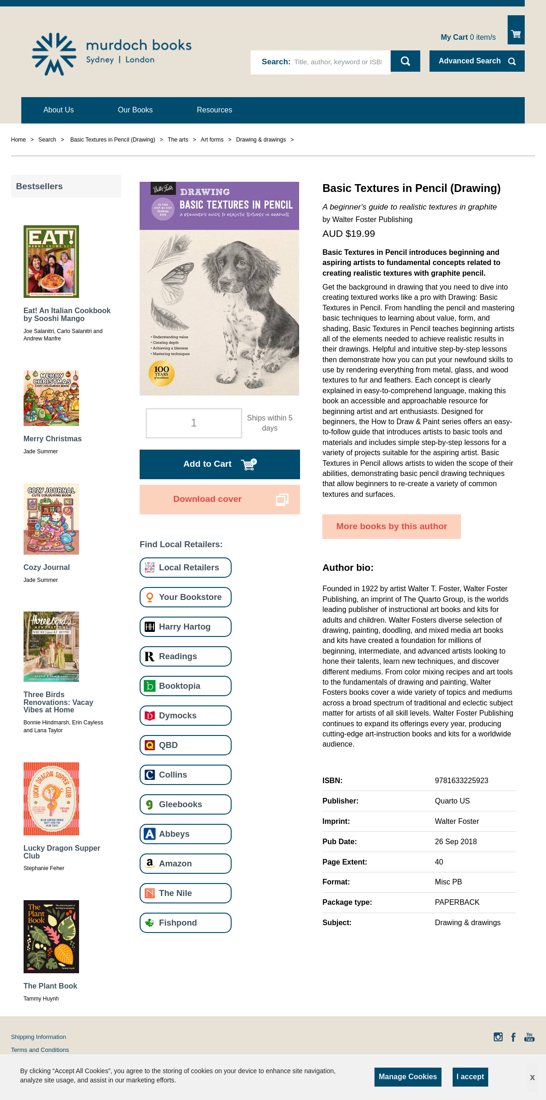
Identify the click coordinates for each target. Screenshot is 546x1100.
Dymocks (177, 715)
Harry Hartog (185, 626)
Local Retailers (189, 567)
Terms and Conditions (40, 1049)
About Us (58, 110)
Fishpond (178, 922)
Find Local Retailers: (181, 544)
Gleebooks (180, 804)
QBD (168, 745)
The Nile (175, 893)
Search (275, 61)
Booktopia (179, 686)
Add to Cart (208, 464)
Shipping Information (38, 1036)
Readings (178, 656)
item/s (468, 37)
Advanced (470, 61)
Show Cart (516, 29)
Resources (214, 110)
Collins (173, 774)
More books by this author (391, 526)
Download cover (207, 499)
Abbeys (174, 834)
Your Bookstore (190, 597)
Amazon (175, 863)
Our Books (135, 110)
